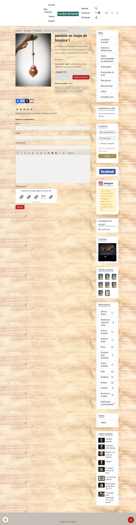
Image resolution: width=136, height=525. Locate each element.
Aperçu (70, 153)
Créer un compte (103, 148)
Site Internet (21, 143)
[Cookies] (5, 520)
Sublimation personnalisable (108, 403)
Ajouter (20, 207)
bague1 (109, 461)
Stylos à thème (107, 312)
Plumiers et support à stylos (107, 322)
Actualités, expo (107, 97)
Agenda (84, 8)
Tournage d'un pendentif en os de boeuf (110, 498)
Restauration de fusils (107, 73)
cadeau (65, 91)
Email (18, 133)
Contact (51, 21)
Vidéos (52, 16)
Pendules (37, 31)
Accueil (51, 5)
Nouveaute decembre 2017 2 (110, 486)
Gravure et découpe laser (106, 49)
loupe (58, 88)
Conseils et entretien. (105, 40)
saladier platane (109, 440)
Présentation (106, 67)
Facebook (85, 13)
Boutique (27, 31)
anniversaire (66, 88)
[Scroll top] (131, 520)
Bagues (107, 382)
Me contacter (104, 229)
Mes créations (48, 10)
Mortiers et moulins (107, 394)
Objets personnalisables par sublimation (107, 58)
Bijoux (107, 347)
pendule (79, 91)
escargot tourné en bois (110, 470)
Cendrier (107, 388)
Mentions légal (107, 86)
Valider (107, 156)
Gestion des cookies (68, 522)
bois (72, 91)
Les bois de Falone (111, 478)
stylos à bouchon (107, 331)
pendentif (77, 88)
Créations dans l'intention (107, 355)
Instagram (85, 17)
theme (58, 91)
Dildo (107, 371)
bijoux (85, 88)
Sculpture (107, 377)
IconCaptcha (35, 202)
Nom (17, 124)
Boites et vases (107, 340)
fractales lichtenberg (110, 447)
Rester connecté (107, 144)
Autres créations (107, 364)
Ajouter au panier (81, 77)
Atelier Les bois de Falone (110, 454)
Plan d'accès (106, 80)
